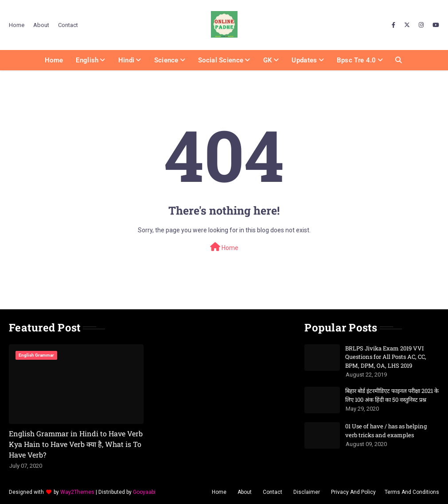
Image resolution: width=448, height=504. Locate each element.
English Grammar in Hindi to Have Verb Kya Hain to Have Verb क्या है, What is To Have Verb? (76, 444)
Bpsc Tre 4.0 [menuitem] (356, 60)
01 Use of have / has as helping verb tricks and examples (386, 430)
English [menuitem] (87, 60)
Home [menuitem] (54, 60)
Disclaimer (306, 492)
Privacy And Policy (353, 492)
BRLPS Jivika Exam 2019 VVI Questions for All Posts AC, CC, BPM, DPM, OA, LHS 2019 (385, 356)
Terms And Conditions (412, 492)
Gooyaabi (144, 492)
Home (16, 25)
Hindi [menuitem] (126, 60)
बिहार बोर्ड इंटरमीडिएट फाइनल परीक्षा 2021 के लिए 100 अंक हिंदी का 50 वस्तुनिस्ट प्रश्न (392, 395)
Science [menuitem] (166, 60)
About (41, 25)
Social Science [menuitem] (220, 60)
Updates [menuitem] (304, 60)
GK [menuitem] (268, 60)
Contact (68, 25)
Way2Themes (77, 492)
